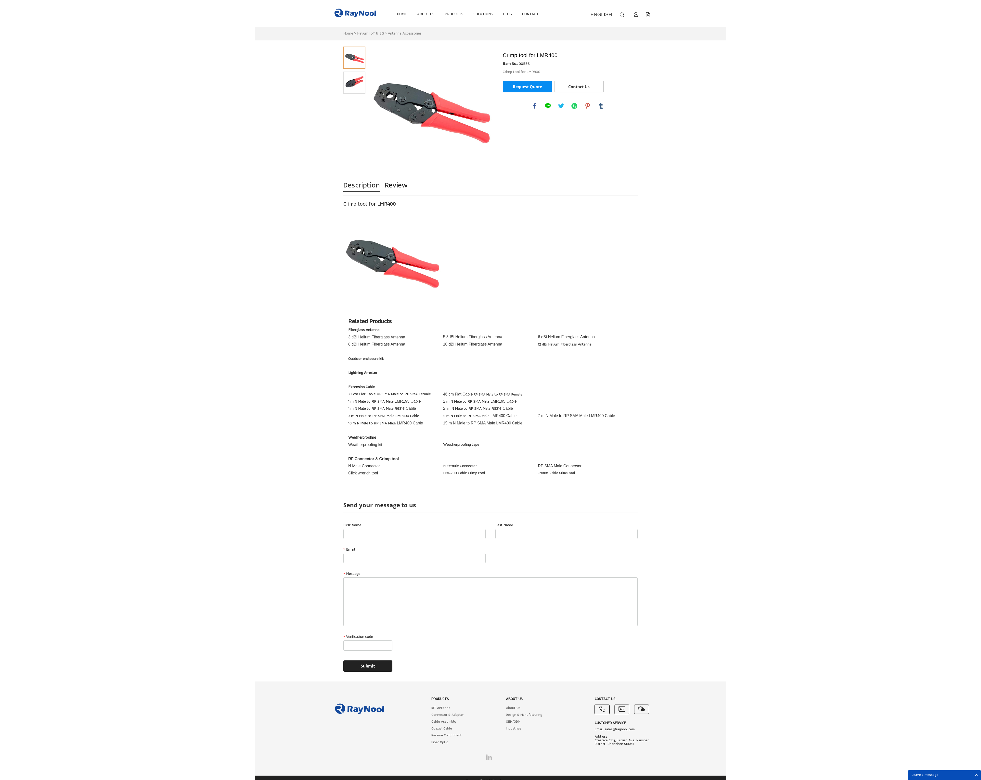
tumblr (601, 106)
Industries (513, 728)
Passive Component (446, 735)
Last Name (504, 525)
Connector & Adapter (447, 715)
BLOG (507, 14)
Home (348, 34)
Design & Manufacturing (524, 715)
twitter (561, 106)
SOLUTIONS (483, 14)
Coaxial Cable (441, 728)
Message (351, 574)
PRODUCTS (454, 14)
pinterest (587, 106)
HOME (402, 14)
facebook (534, 106)
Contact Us (579, 86)
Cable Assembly (443, 722)
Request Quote (527, 86)
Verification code (358, 637)
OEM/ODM (513, 722)
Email (349, 550)
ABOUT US (425, 14)
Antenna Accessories (405, 34)
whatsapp (574, 106)
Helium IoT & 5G (370, 34)
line (548, 106)
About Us (513, 708)
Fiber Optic (439, 742)
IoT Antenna (440, 708)
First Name (352, 525)
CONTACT (530, 14)
